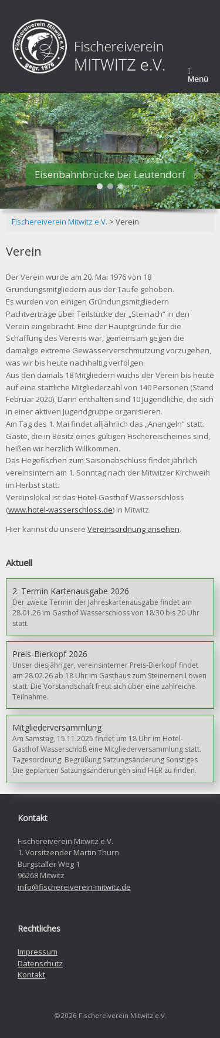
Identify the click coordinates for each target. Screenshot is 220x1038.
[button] (13, 151)
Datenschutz (40, 963)
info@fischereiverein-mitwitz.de (74, 887)
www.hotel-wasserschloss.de (60, 509)
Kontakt (31, 974)
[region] (110, 156)
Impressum (37, 951)
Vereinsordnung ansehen (133, 529)
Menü (198, 76)
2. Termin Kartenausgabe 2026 (70, 591)
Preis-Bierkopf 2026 (49, 653)
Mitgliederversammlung (56, 727)
